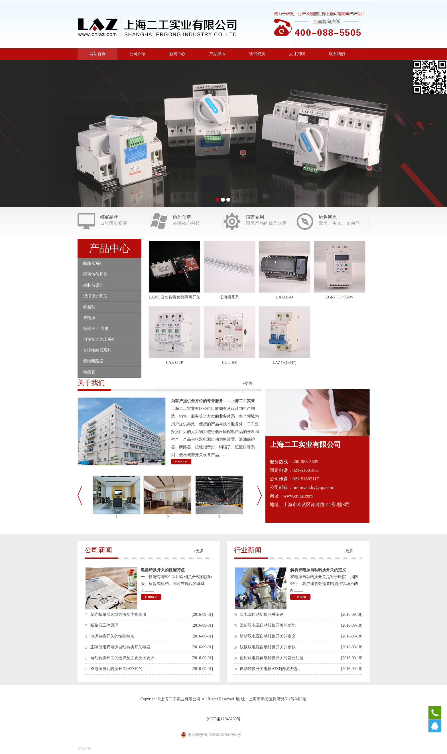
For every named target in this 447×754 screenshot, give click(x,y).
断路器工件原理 (104, 625)
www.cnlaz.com (298, 496)
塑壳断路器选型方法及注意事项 (118, 614)
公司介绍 (137, 54)
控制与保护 (93, 285)
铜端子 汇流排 (95, 328)
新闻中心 (177, 54)
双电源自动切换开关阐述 (262, 614)
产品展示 (217, 54)
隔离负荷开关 (95, 274)
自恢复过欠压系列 (99, 339)
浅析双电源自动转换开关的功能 (268, 625)
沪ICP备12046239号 (223, 719)
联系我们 (337, 54)
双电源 (89, 318)
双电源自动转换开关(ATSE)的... (117, 669)
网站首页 (97, 54)
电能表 (89, 372)
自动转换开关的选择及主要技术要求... (123, 658)
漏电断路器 (93, 361)
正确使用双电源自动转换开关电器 (120, 647)
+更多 (248, 383)
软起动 (89, 307)
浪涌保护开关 (95, 296)
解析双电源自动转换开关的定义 (318, 570)
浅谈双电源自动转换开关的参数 (268, 647)
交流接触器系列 (97, 350)
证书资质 (257, 54)
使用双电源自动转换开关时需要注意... (273, 658)
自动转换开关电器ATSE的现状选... (270, 669)
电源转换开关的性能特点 (163, 570)
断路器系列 (93, 263)
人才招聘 (297, 54)
